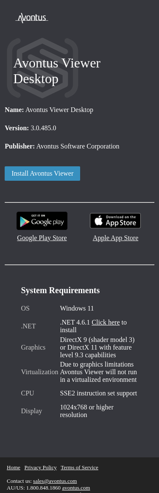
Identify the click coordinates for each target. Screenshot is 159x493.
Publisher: (20, 146)
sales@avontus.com (55, 481)
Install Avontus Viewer (42, 173)
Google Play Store (42, 234)
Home (13, 467)
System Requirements (60, 290)
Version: (17, 128)
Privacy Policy (41, 467)
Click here (106, 322)
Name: (14, 109)
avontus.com (76, 488)
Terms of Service (79, 467)
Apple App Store (115, 234)
